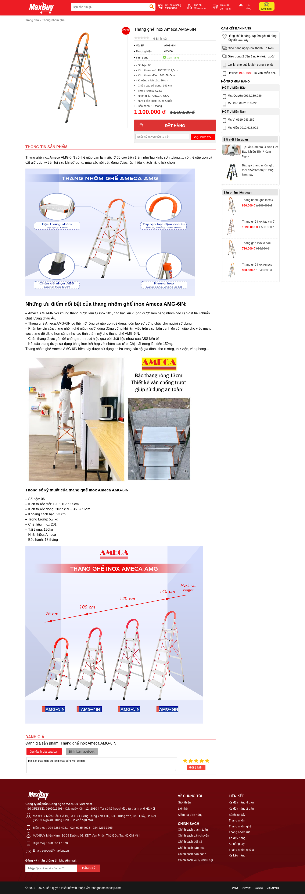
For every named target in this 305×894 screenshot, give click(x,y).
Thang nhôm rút (239, 832)
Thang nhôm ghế (53, 20)
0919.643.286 (238, 120)
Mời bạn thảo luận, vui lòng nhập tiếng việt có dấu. (102, 765)
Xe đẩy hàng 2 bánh (242, 808)
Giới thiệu (184, 802)
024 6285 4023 (80, 827)
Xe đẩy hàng (237, 838)
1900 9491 (245, 73)
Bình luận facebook (81, 751)
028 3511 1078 (58, 843)
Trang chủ (32, 20)
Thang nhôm (237, 820)
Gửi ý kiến (196, 767)
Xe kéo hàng (237, 855)
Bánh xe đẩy (237, 814)
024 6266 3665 (102, 827)
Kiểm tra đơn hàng (190, 814)
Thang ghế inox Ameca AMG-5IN (257, 265)
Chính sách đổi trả (190, 841)
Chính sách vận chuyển (193, 835)
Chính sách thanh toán (193, 829)
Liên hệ (183, 808)
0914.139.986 (242, 96)
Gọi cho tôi (202, 137)
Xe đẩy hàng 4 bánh (242, 802)
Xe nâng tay (237, 843)
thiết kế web (69, 888)
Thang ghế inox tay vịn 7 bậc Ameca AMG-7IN (258, 222)
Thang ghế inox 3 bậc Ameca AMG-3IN (256, 243)
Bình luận (160, 38)
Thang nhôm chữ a (241, 849)
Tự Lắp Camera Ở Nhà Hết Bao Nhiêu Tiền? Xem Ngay (260, 151)
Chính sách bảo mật (191, 847)
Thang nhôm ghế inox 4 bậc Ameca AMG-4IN (257, 200)
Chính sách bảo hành (192, 854)
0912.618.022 (240, 128)
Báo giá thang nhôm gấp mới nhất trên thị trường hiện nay (258, 170)
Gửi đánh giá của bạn (44, 751)
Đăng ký (88, 868)
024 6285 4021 (58, 827)
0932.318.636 (239, 104)
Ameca (168, 51)
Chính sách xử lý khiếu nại (195, 860)
